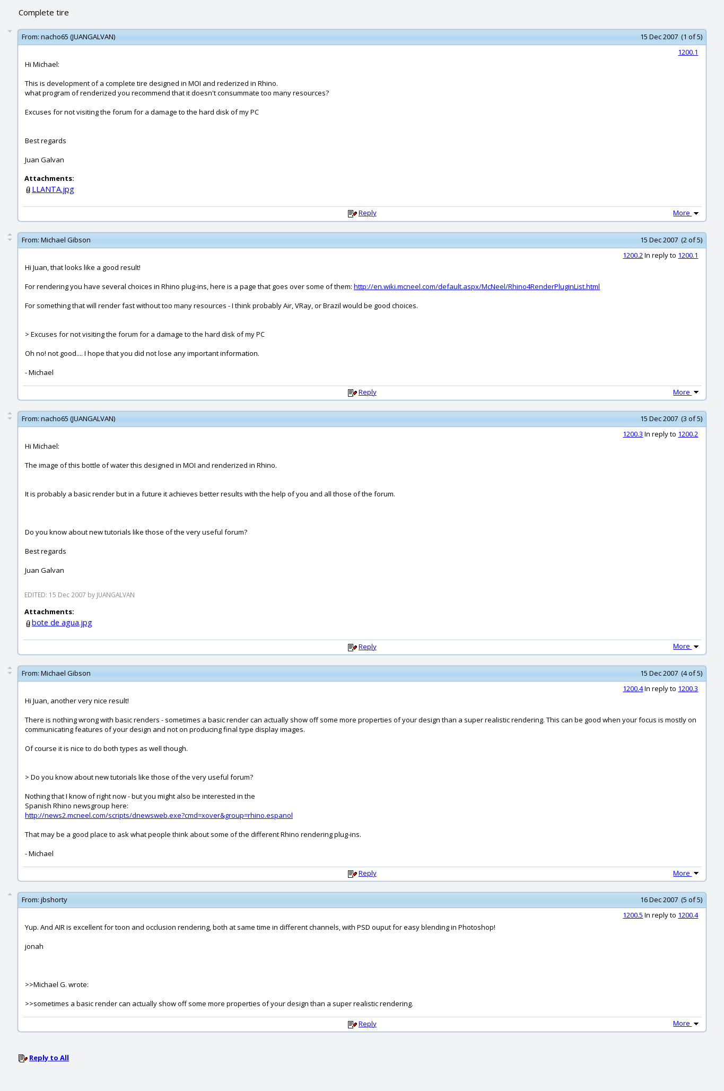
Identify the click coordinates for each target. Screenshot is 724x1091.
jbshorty (54, 899)
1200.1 (688, 52)
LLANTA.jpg (53, 189)
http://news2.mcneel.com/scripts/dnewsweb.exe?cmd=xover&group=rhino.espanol (159, 815)
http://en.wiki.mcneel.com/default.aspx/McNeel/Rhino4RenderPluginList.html (477, 286)
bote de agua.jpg (62, 622)
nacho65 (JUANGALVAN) (78, 36)
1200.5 (633, 915)
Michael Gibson (66, 240)
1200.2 (633, 255)
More (687, 212)
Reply (368, 212)
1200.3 (633, 434)
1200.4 (633, 688)
